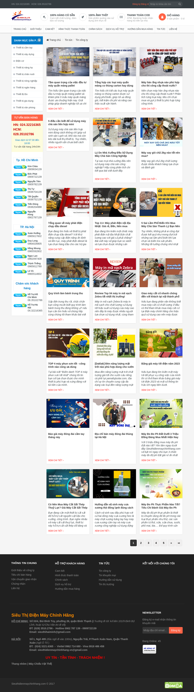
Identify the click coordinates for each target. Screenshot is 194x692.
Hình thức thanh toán (72, 29)
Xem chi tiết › (56, 109)
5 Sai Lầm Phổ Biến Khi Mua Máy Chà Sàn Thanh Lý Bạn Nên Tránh (160, 226)
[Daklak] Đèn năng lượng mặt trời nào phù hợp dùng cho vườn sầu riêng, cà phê (114, 367)
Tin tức (161, 29)
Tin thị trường (106, 584)
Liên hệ (173, 29)
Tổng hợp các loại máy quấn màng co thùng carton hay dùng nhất (114, 85)
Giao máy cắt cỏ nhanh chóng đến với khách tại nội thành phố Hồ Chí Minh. (160, 296)
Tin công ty (105, 570)
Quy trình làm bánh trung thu (65, 293)
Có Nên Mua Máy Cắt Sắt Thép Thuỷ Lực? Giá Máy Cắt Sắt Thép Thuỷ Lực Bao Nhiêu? (68, 507)
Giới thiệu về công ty (23, 570)
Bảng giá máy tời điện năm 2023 (160, 363)
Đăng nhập (146, 4)
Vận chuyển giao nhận (24, 579)
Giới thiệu (35, 29)
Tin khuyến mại (107, 575)
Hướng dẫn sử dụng (110, 579)
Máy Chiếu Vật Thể (40, 663)
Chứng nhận (18, 583)
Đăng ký (137, 4)
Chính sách (95, 29)
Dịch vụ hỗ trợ (115, 29)
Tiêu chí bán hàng (21, 574)
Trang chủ (20, 29)
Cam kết (50, 29)
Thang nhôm (19, 663)
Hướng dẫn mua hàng (140, 29)
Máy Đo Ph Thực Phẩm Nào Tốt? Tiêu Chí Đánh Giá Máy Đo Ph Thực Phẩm (160, 507)
